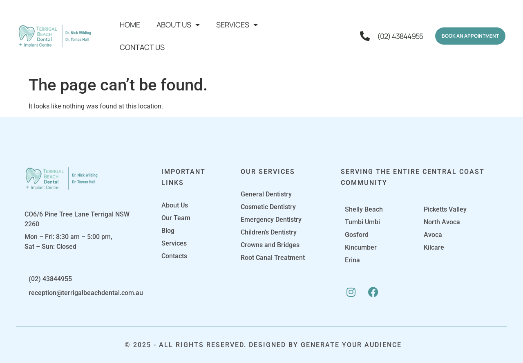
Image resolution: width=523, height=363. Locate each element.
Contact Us (142, 47)
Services (237, 24)
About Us (178, 24)
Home (130, 24)
